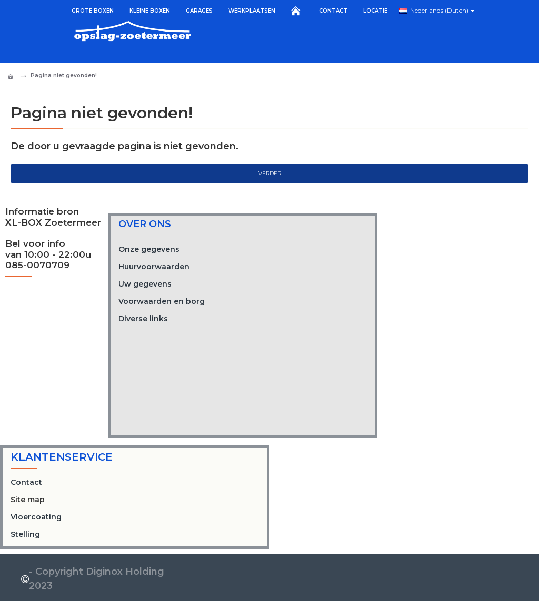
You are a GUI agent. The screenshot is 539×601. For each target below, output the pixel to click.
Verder (269, 173)
